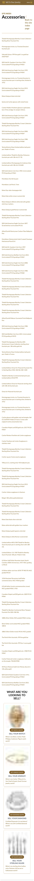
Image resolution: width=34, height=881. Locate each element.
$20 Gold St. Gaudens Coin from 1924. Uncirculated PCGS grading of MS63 (14, 63)
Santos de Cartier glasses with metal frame (15, 102)
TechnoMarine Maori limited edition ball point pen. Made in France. (16, 148)
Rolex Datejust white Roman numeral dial (15, 537)
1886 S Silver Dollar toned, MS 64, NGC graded (16, 631)
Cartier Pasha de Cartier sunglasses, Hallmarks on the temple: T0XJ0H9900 (16, 660)
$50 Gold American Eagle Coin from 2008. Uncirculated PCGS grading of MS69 (15, 132)
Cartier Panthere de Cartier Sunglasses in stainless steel (14, 442)
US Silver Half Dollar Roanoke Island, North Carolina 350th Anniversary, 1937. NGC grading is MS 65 (17, 563)
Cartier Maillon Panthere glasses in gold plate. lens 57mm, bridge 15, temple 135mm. (16, 109)
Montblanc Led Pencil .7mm (10, 184)
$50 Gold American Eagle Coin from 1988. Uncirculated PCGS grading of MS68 (15, 140)
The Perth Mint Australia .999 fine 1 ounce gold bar (16, 644)
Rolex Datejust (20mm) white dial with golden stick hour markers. (16, 203)
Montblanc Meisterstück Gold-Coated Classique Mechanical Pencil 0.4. (17, 240)
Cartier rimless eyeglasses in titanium (13, 492)
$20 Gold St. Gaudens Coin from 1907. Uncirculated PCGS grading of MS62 (14, 248)
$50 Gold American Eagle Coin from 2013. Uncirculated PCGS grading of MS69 (15, 89)
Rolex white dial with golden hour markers (15, 525)
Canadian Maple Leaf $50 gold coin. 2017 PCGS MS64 (16, 428)
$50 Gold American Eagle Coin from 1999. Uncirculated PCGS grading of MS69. (15, 71)
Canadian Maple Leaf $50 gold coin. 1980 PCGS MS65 (16, 652)
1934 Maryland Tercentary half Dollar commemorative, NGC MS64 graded (13, 579)
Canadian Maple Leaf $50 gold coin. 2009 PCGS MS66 (16, 595)
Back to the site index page (28, 23)
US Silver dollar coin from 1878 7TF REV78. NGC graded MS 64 (17, 571)
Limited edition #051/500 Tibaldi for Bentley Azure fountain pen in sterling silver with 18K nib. (16, 545)
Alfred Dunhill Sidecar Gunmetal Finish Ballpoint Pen (17, 319)
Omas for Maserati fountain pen (12, 391)
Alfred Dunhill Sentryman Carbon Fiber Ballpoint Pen (17, 232)
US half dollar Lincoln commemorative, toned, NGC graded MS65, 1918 (16, 587)
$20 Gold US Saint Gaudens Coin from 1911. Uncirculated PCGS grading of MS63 (15, 676)
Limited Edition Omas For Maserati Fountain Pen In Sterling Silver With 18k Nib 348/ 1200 (17, 369)
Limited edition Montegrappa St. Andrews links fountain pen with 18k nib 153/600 (16, 164)
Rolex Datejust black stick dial (11, 96)
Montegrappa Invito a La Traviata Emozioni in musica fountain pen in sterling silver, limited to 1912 (16, 80)
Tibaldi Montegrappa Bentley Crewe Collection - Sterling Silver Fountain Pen (17, 40)
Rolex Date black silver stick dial (12, 519)
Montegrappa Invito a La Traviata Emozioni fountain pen (15, 48)
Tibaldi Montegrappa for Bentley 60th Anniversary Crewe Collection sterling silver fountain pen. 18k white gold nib (15, 344)
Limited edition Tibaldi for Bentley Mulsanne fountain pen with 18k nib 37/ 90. (15, 156)
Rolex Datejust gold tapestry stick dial (13, 531)
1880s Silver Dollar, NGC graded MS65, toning (16, 618)
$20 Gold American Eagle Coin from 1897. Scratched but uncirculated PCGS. (15, 224)
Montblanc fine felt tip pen (10, 179)
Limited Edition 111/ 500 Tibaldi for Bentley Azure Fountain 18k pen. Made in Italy (15, 553)
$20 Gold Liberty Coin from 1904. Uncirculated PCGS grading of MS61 (16, 172)
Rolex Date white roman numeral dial (13, 196)
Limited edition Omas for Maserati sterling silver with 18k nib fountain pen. (17, 385)
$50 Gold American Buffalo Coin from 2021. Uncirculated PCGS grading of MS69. (15, 684)
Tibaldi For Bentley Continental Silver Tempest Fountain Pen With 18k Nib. (16, 611)
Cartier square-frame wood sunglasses (14, 457)
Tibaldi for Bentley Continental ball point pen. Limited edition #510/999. (16, 377)
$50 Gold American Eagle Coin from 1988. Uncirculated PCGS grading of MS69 (15, 327)
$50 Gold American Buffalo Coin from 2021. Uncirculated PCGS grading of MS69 (15, 256)
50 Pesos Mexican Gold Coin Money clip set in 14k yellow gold (16, 668)
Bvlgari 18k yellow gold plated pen (12, 498)
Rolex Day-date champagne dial (11, 190)
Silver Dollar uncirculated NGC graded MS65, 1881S (16, 625)
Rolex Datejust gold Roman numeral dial (14, 210)
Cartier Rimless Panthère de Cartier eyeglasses (16, 435)
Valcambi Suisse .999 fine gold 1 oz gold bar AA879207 (15, 55)
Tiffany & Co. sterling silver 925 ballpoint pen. (16, 462)
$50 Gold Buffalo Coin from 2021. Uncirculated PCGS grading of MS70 (16, 335)
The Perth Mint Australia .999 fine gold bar (15, 637)
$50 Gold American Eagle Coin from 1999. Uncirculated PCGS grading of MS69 (15, 117)
